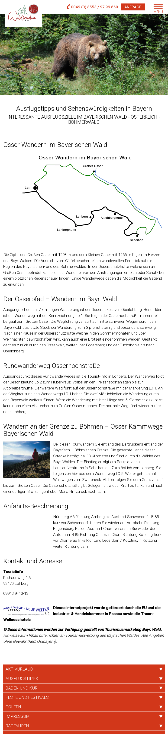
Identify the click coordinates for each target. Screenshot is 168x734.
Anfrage (132, 7)
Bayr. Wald (151, 629)
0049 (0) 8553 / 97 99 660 (92, 7)
